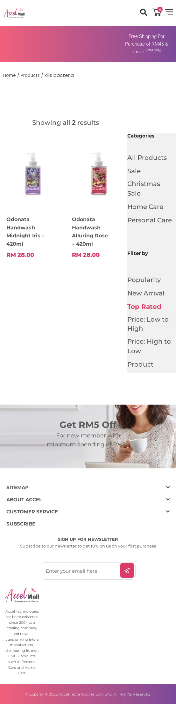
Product (140, 368)
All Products (147, 157)
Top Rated (144, 308)
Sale (134, 171)
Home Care (148, 208)
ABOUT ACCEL (24, 504)
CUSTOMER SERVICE (32, 516)
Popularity (144, 281)
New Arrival (146, 294)
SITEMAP (17, 491)
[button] (143, 12)
